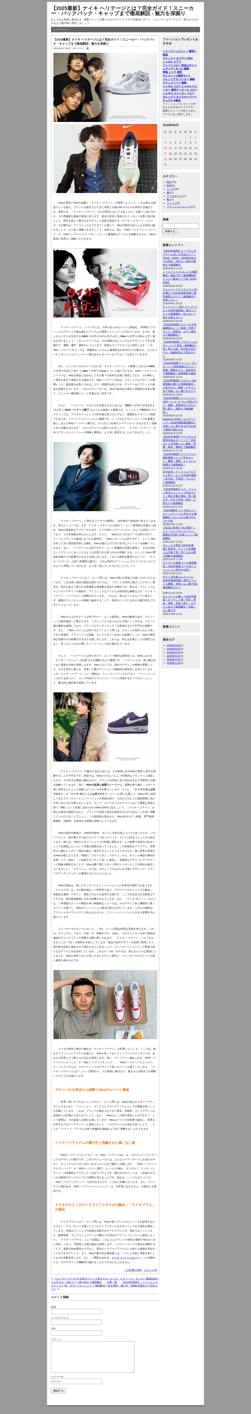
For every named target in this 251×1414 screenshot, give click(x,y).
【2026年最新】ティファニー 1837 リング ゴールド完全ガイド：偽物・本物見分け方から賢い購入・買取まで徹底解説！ (180, 405)
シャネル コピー (172, 86)
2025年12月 (173, 659)
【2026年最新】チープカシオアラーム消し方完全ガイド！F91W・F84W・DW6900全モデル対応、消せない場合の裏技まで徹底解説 (179, 257)
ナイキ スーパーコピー (125, 1257)
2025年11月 (173, 662)
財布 (169, 185)
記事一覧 (112, 1282)
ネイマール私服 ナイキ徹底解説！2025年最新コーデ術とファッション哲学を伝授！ (180, 566)
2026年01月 (173, 655)
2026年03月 (173, 648)
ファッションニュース (179, 206)
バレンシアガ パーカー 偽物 (179, 79)
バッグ (170, 189)
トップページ (60, 29)
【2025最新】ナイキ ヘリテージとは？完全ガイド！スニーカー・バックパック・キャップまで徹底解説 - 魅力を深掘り (122, 10)
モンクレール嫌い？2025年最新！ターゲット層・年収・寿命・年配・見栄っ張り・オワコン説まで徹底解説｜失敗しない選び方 (179, 603)
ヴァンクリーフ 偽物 (174, 82)
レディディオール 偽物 (176, 68)
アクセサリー (174, 196)
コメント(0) (150, 1270)
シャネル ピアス (172, 61)
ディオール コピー (186, 89)
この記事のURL (133, 1270)
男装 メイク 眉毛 (172, 72)
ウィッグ (172, 203)
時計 (169, 181)
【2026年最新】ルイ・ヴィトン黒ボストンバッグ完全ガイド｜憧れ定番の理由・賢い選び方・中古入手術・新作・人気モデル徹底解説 (179, 496)
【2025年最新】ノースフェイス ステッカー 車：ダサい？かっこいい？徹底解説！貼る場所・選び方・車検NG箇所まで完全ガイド (104, 1286)
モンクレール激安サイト (177, 75)
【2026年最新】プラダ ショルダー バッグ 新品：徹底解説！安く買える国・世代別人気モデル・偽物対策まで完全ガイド (180, 348)
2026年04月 (173, 645)
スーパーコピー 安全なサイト (180, 65)
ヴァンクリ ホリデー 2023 (178, 58)
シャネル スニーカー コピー (179, 93)
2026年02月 (173, 652)
